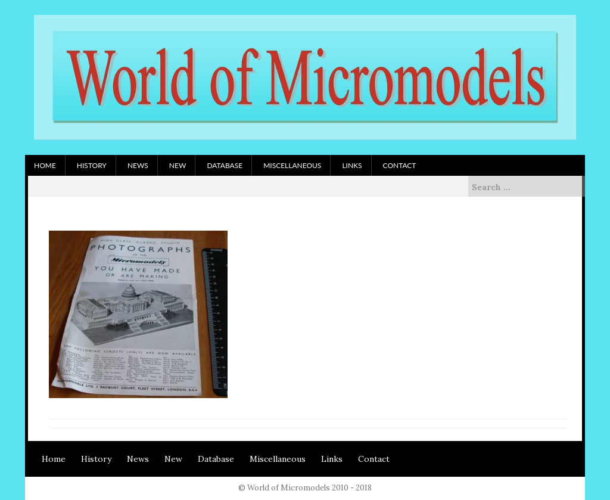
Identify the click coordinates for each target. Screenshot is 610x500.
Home (45, 165)
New (177, 165)
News (137, 165)
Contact (399, 165)
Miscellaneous (292, 165)
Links (352, 165)
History (92, 165)
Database (224, 165)
